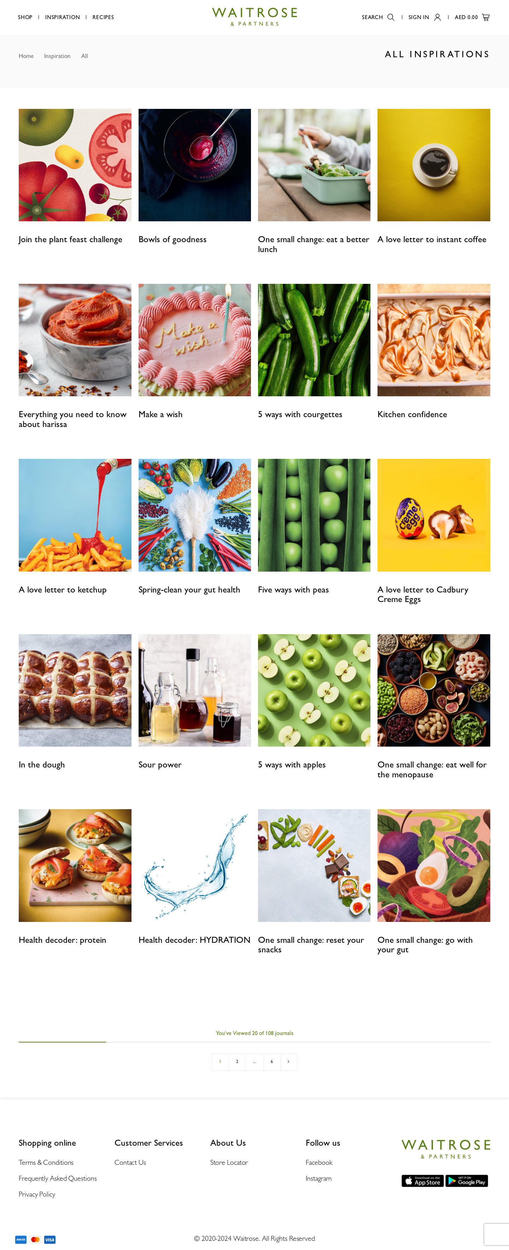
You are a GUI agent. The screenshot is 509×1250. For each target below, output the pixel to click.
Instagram (318, 1178)
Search (378, 17)
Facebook (319, 1162)
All (84, 55)
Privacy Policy (37, 1194)
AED (472, 17)
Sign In (425, 17)
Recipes (103, 17)
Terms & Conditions (46, 1162)
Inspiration (62, 17)
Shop (25, 17)
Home (26, 55)
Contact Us (130, 1162)
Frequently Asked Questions (57, 1178)
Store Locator (229, 1162)
